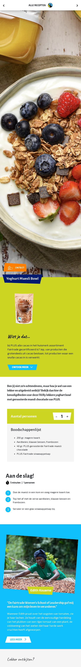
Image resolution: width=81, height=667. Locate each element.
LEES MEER (18, 639)
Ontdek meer (22, 367)
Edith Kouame (40, 590)
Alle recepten (41, 5)
